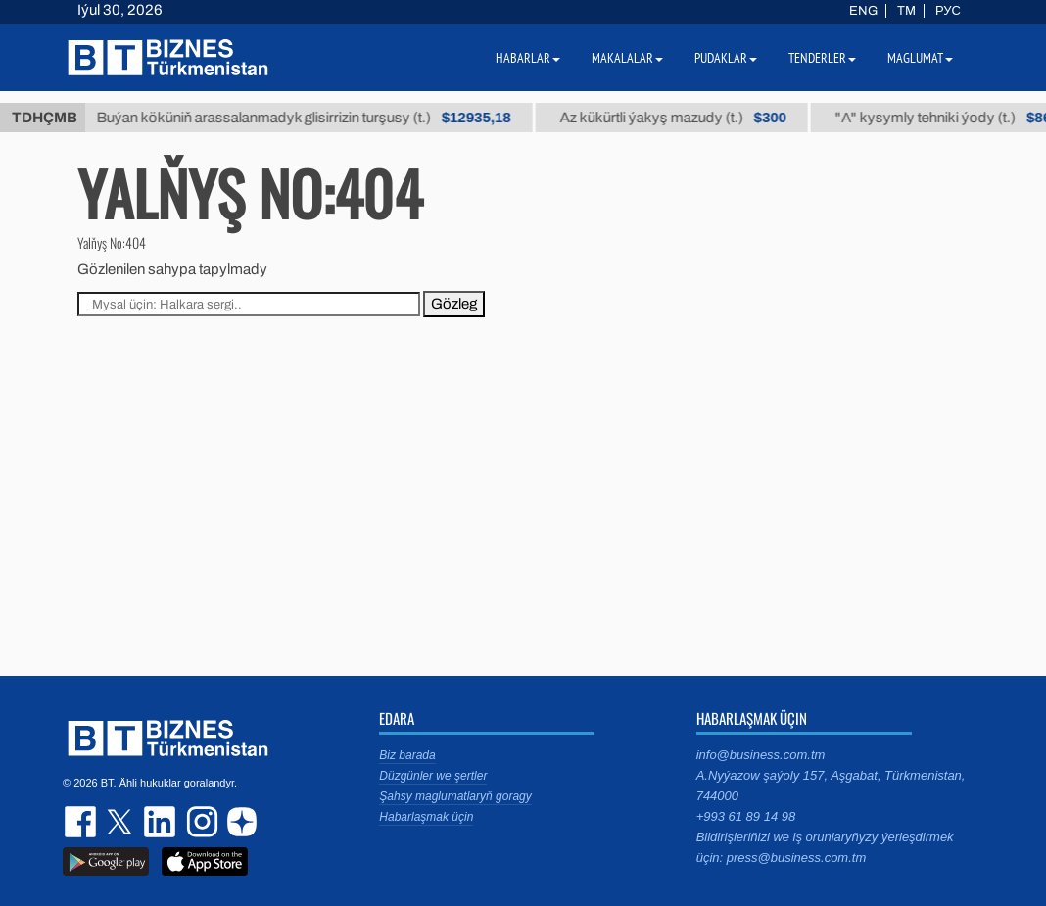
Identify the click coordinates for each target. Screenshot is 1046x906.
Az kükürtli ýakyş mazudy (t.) (684, 117)
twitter (121, 821)
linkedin (160, 821)
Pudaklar (725, 58)
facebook (82, 821)
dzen (239, 821)
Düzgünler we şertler (433, 776)
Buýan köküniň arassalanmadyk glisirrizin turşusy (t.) (315, 117)
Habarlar (528, 58)
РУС (948, 11)
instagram (199, 821)
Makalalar (627, 58)
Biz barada (407, 755)
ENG (863, 11)
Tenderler (822, 58)
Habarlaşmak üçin (426, 817)
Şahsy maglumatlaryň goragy (455, 796)
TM (906, 11)
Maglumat (920, 58)
